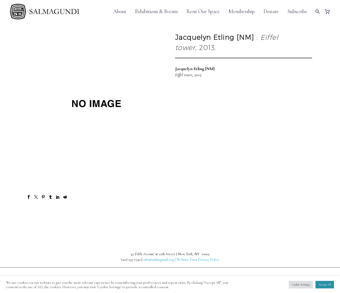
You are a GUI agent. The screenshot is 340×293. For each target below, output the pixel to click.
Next (303, 214)
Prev (36, 214)
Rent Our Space (203, 11)
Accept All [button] (324, 284)
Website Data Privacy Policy (198, 259)
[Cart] (329, 11)
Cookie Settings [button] (301, 284)
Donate (271, 11)
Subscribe (297, 11)
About (119, 11)
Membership (242, 11)
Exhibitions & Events (156, 11)
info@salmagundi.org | (160, 259)
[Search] (317, 11)
